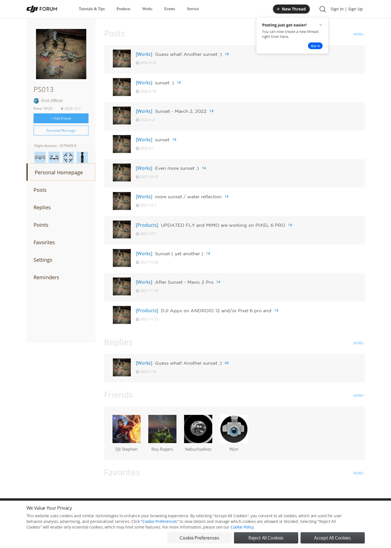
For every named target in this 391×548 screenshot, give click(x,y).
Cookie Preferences (159, 528)
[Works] (144, 54)
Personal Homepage (59, 172)
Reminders (46, 277)
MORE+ (359, 34)
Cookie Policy (242, 534)
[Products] (147, 225)
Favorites (44, 242)
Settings (43, 259)
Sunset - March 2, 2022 (181, 111)
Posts (40, 189)
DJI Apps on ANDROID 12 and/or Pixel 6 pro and (216, 310)
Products (124, 9)
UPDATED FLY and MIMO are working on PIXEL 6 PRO (223, 225)
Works (147, 9)
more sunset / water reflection (188, 196)
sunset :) (164, 82)
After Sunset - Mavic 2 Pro (184, 282)
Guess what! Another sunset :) (188, 54)
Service (193, 9)
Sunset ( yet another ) (179, 253)
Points (41, 224)
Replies (42, 207)
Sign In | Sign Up (347, 9)
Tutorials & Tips (92, 9)
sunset (162, 139)
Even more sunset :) (177, 168)
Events (169, 9)
